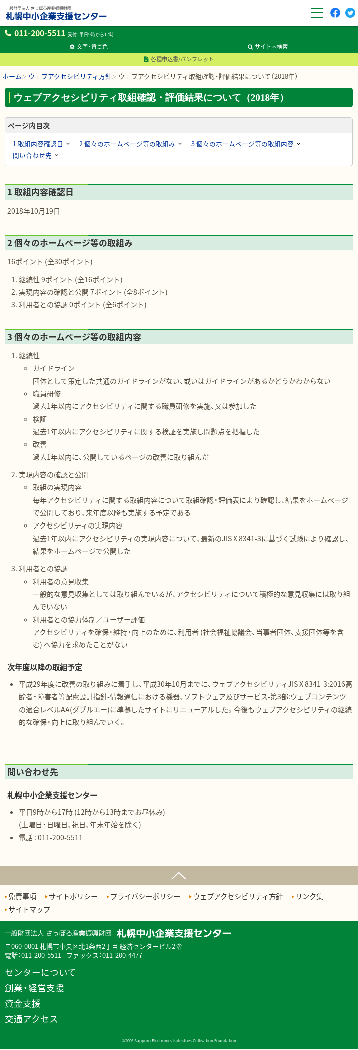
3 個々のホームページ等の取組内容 (243, 143)
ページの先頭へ (179, 873)
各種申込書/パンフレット (182, 59)
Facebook (335, 17)
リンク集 (310, 896)
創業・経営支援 (34, 988)
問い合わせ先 (32, 155)
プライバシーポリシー (145, 896)
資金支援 (23, 1003)
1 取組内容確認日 (38, 143)
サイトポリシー (73, 896)
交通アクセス (31, 1019)
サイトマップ (29, 909)
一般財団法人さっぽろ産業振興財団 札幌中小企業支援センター (54, 22)
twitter (351, 17)
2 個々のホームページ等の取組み (128, 143)
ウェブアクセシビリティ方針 (238, 896)
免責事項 (22, 896)
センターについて (40, 972)
